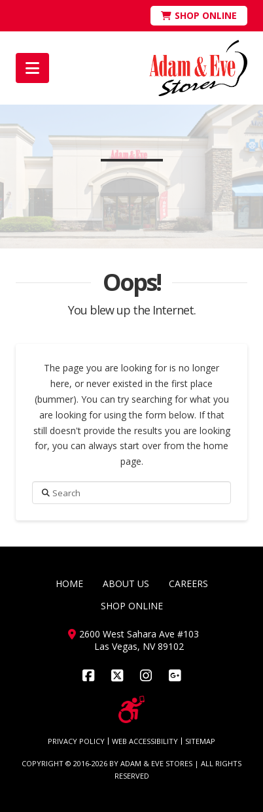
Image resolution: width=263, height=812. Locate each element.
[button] (32, 68)
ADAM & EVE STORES (156, 763)
